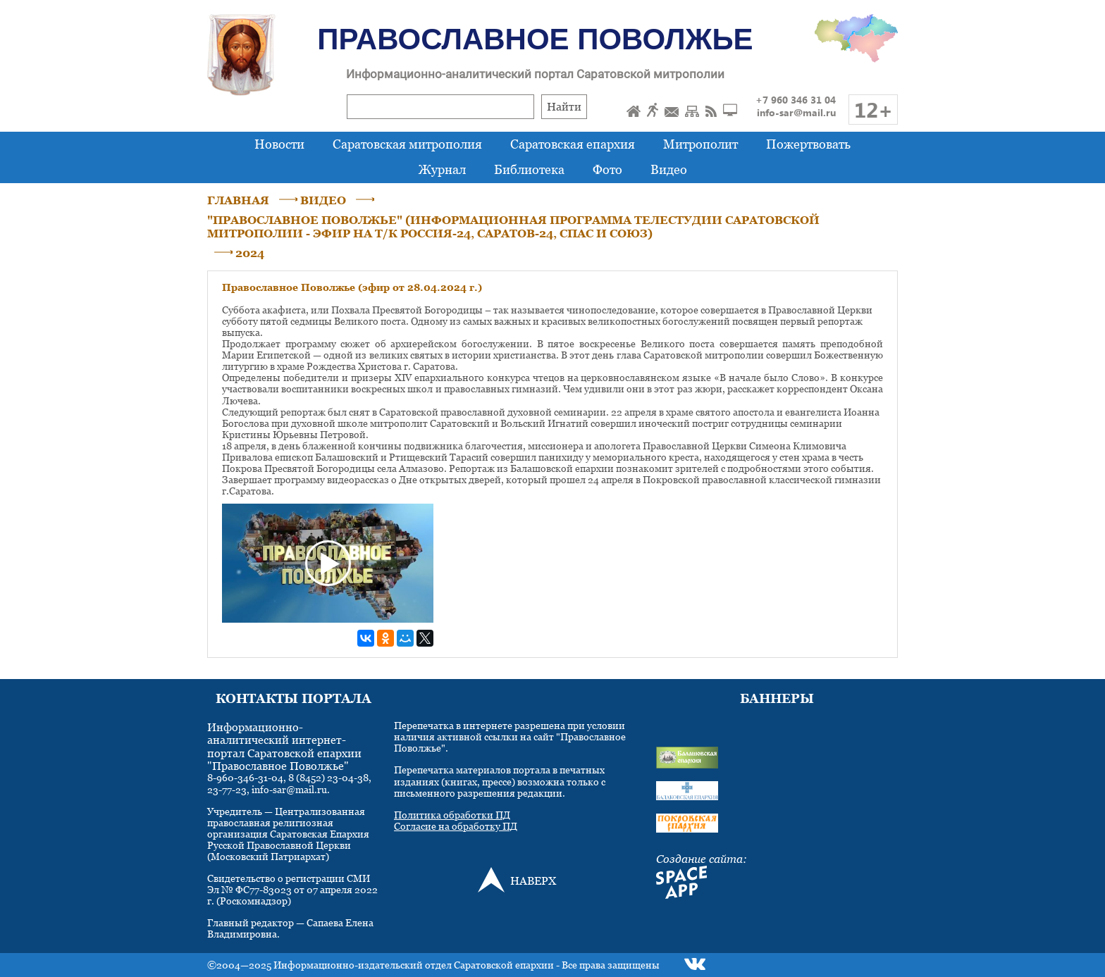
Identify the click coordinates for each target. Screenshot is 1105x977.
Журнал (442, 169)
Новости (279, 144)
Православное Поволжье (535, 39)
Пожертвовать (808, 144)
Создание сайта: (701, 858)
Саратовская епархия (572, 144)
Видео (668, 169)
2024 (249, 253)
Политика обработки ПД (452, 815)
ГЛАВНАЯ (238, 200)
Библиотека (529, 169)
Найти (564, 106)
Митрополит (700, 144)
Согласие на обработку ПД (455, 826)
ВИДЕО (323, 200)
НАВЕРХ (533, 880)
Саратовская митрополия (407, 144)
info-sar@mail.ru (796, 112)
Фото (607, 169)
